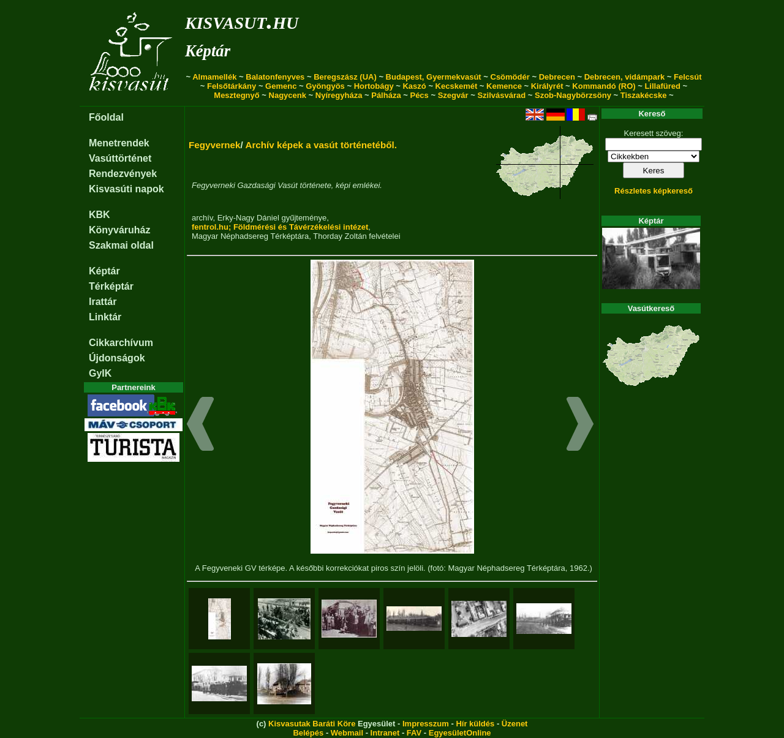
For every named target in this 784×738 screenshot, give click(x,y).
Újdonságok (117, 358)
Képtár (207, 51)
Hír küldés (475, 723)
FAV (414, 732)
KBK (99, 214)
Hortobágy (374, 86)
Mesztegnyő (236, 95)
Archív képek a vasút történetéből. (321, 145)
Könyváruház (119, 230)
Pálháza (386, 95)
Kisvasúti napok (126, 189)
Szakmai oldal (121, 245)
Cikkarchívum (121, 342)
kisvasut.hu (241, 20)
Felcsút (688, 76)
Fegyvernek (215, 145)
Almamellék (214, 76)
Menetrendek (119, 143)
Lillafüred (662, 86)
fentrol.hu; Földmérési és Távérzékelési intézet (280, 227)
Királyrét (547, 86)
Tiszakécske (643, 95)
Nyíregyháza (339, 95)
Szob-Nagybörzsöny (573, 95)
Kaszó (414, 86)
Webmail (347, 732)
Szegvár (453, 95)
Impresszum (425, 723)
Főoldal (106, 117)
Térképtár (111, 286)
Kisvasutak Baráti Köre (311, 723)
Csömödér (510, 76)
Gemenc (280, 86)
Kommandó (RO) (603, 86)
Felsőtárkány (231, 86)
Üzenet (515, 723)
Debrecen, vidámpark (624, 76)
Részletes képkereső (653, 190)
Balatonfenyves (275, 76)
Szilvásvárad (501, 95)
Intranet (385, 732)
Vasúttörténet (120, 158)
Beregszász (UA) (345, 76)
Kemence (504, 86)
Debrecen (557, 76)
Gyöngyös (325, 86)
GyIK (100, 373)
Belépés (308, 732)
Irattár (102, 301)
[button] (200, 425)
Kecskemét (456, 86)
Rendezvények (123, 173)
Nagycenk (287, 95)
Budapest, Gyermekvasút (433, 76)
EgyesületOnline (460, 732)
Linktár (105, 317)
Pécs (419, 95)
